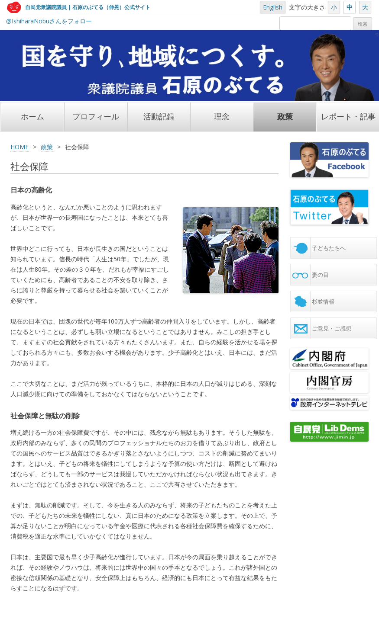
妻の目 (320, 275)
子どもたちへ (329, 248)
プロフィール (95, 116)
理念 (222, 116)
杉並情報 (323, 301)
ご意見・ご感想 (331, 328)
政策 (285, 116)
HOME (19, 147)
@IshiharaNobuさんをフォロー (49, 21)
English (272, 7)
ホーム (32, 116)
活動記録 (159, 116)
